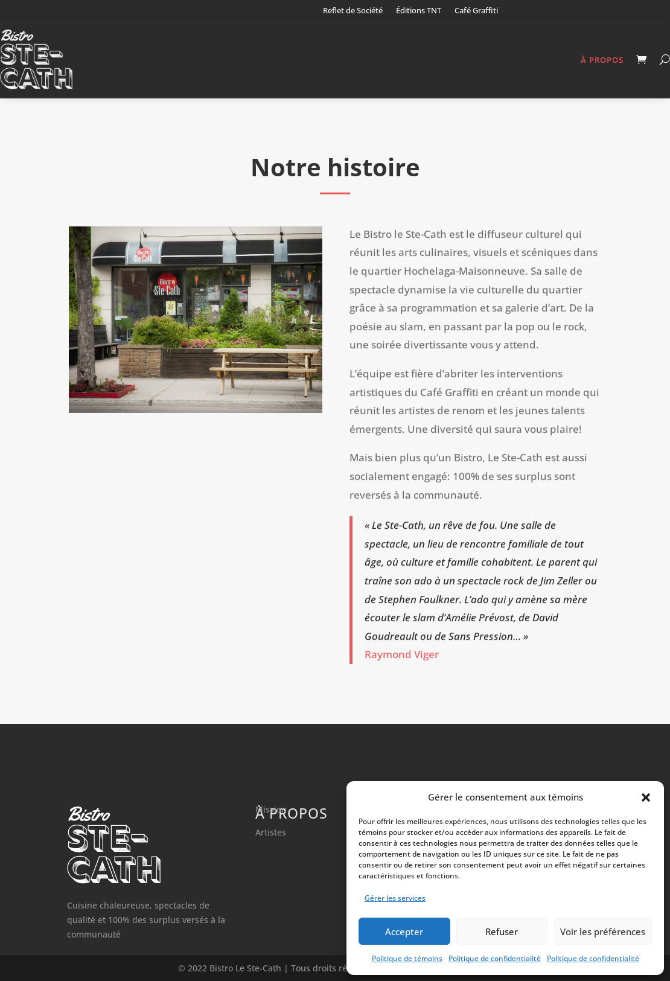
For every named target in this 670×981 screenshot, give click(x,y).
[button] (646, 797)
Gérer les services (395, 898)
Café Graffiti (476, 11)
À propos (602, 59)
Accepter (404, 931)
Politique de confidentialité (494, 958)
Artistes (270, 832)
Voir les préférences (602, 931)
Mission (271, 809)
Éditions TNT (418, 11)
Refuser (501, 931)
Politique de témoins (407, 958)
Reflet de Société (353, 11)
